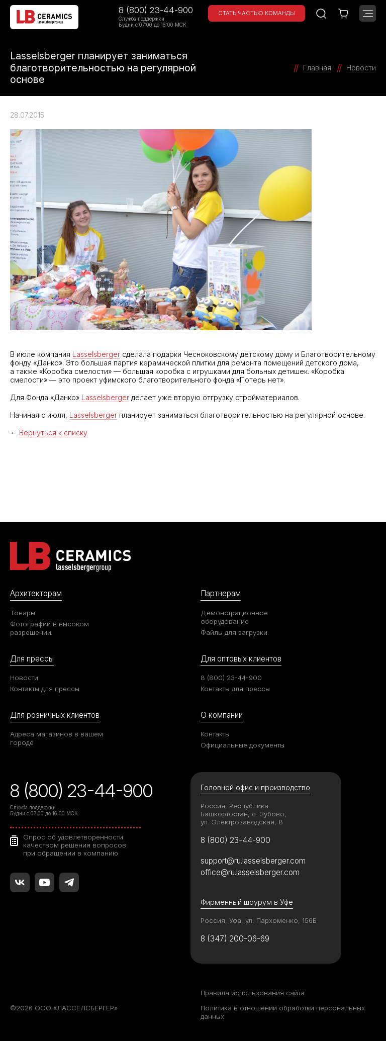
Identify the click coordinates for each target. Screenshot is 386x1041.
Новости (24, 678)
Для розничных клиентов (55, 715)
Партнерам (221, 593)
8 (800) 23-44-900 (156, 10)
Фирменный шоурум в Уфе (247, 902)
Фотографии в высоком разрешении (49, 628)
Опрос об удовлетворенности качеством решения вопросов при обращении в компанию (74, 845)
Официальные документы (242, 745)
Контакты (215, 734)
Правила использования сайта (253, 993)
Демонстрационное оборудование (234, 617)
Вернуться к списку (53, 432)
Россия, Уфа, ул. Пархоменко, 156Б (259, 920)
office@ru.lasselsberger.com (250, 872)
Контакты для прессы (44, 689)
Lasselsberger (96, 354)
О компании (222, 715)
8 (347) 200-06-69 (235, 938)
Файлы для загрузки (234, 632)
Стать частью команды (256, 13)
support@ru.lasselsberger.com (253, 861)
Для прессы (32, 659)
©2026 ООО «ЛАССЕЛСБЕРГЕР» (64, 1008)
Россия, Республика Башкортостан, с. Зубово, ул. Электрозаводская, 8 (243, 814)
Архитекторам (36, 593)
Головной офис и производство (255, 787)
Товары (22, 613)
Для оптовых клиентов (241, 659)
